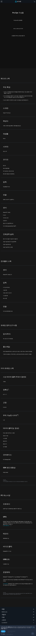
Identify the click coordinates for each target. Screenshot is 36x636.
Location (18, 622)
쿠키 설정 (3, 634)
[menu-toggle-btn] (1, 1)
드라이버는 (5, 583)
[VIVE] (18, 1)
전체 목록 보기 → (7, 525)
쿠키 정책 (32, 627)
